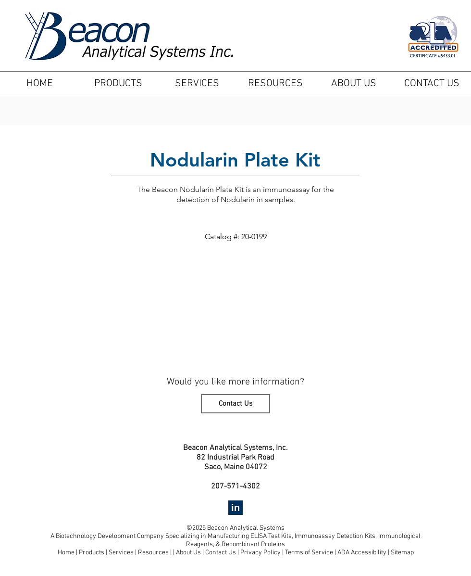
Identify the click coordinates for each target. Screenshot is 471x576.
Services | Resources (139, 553)
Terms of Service (309, 553)
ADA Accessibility (361, 553)
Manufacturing (229, 536)
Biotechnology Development (96, 536)
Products (91, 553)
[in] (235, 507)
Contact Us (221, 553)
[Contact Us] (235, 403)
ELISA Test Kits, (272, 536)
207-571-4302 (235, 486)
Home (66, 553)
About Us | (190, 553)
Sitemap (402, 553)
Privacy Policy (260, 553)
